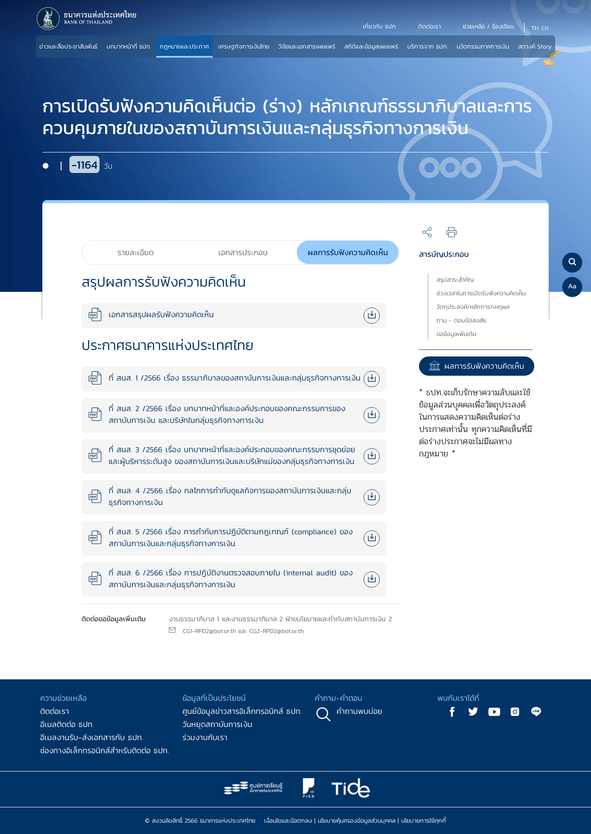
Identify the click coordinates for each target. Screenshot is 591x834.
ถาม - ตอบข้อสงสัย (461, 320)
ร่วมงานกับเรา (204, 737)
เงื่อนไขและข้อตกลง (288, 820)
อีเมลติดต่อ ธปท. (67, 724)
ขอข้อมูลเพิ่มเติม (456, 334)
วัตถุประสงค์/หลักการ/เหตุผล (472, 306)
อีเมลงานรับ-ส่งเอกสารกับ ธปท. (91, 737)
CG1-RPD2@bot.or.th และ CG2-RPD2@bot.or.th (243, 631)
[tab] (135, 252)
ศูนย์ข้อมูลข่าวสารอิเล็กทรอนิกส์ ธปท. (242, 711)
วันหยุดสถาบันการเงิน (217, 724)
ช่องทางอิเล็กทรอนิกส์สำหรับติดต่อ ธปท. (104, 750)
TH (535, 28)
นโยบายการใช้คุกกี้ (423, 820)
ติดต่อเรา (54, 711)
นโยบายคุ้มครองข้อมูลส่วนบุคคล (356, 820)
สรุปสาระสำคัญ (455, 279)
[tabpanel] (234, 434)
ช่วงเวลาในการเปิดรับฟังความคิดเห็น (481, 293)
